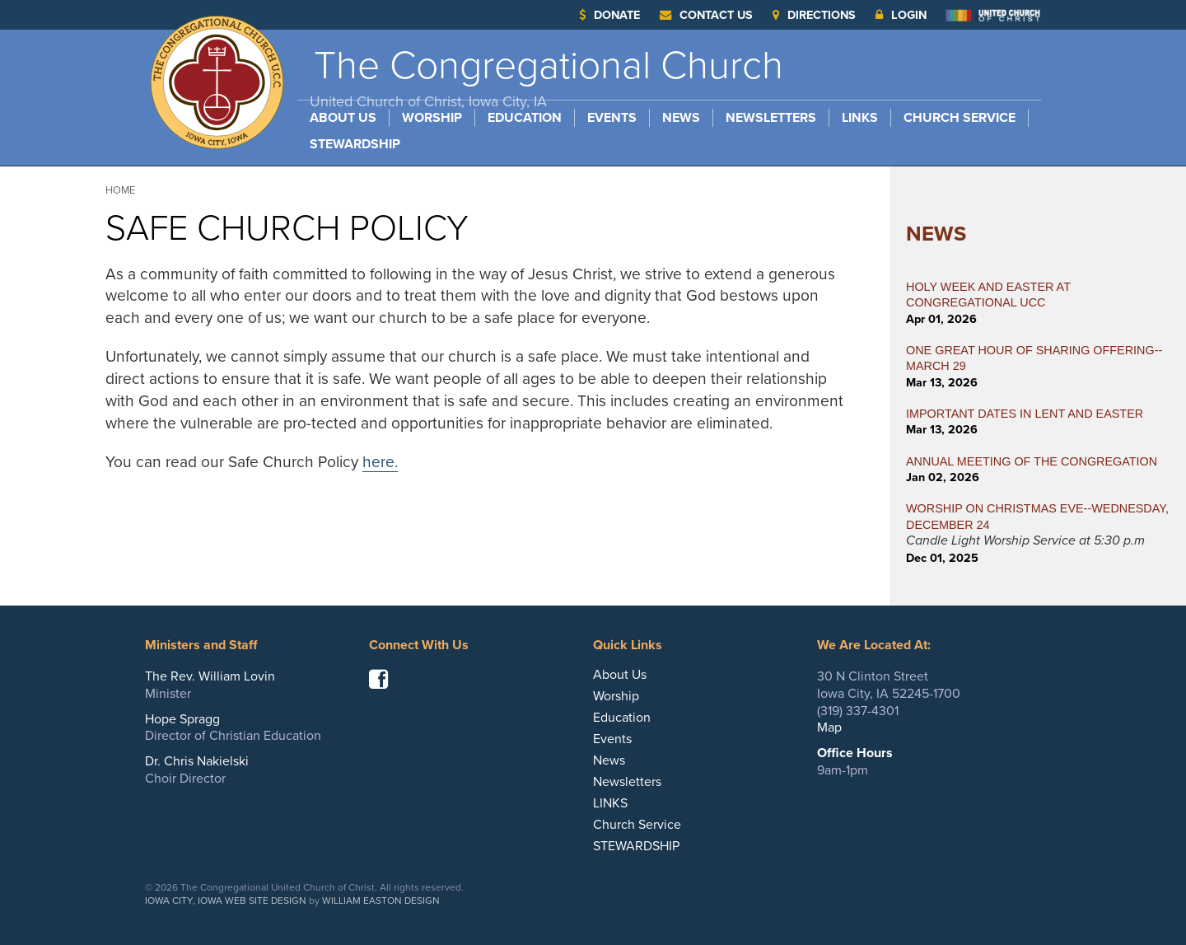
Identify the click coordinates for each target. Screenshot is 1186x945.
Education (525, 118)
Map (829, 727)
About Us (343, 118)
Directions (814, 15)
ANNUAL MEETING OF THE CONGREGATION (1031, 461)
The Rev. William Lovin (210, 676)
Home (120, 190)
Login (901, 15)
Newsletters (771, 118)
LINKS (860, 118)
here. (380, 461)
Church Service (960, 118)
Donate (609, 15)
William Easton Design (381, 900)
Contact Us (706, 15)
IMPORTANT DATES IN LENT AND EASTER (1024, 413)
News (681, 118)
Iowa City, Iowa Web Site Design (225, 900)
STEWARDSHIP (355, 144)
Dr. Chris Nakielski (197, 761)
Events (612, 118)
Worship (432, 118)
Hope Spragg (182, 719)
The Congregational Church (546, 76)
